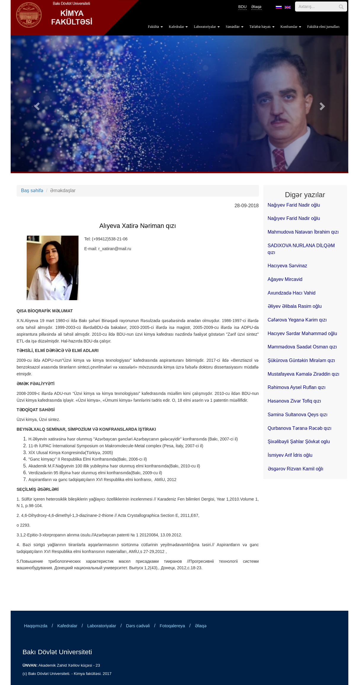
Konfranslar (291, 27)
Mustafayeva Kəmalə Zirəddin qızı (303, 374)
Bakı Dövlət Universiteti (57, 652)
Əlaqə (256, 6)
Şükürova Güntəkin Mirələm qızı (301, 360)
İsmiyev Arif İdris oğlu (290, 455)
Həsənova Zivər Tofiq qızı (294, 400)
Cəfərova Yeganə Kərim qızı (297, 319)
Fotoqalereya (172, 625)
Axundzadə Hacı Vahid (292, 292)
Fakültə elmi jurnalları (323, 27)
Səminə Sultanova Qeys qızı (298, 414)
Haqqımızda (35, 625)
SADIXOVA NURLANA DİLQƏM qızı (301, 249)
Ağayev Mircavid (285, 279)
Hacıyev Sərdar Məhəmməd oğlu (302, 333)
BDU (242, 6)
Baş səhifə (32, 190)
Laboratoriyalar (207, 27)
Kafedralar (178, 27)
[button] (36, 104)
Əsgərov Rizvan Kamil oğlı (295, 468)
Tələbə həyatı (262, 27)
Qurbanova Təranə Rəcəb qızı (299, 428)
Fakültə (155, 27)
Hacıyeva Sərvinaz (287, 265)
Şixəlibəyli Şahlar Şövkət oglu (299, 441)
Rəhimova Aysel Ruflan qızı (297, 387)
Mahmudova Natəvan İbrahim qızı (303, 231)
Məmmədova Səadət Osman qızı (302, 346)
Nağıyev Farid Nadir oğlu (294, 205)
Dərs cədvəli (138, 625)
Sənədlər (234, 27)
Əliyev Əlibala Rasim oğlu (295, 306)
